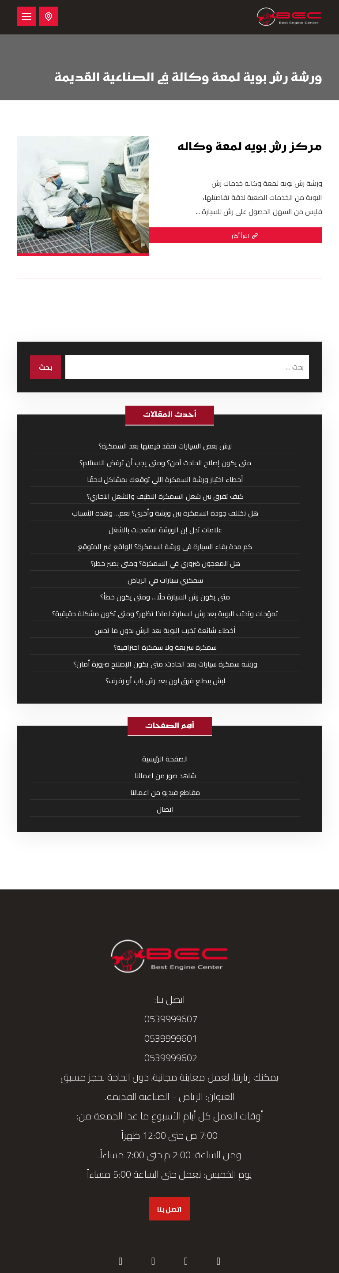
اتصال (165, 809)
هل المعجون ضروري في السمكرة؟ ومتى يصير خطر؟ (165, 563)
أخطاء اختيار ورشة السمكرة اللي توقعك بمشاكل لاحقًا (165, 479)
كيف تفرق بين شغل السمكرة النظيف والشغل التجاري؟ (165, 496)
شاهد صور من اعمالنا (165, 775)
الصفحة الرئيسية (165, 758)
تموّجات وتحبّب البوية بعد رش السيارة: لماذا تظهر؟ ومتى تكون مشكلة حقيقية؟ (165, 613)
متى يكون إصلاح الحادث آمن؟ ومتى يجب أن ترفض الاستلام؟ (165, 462)
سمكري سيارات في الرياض (165, 580)
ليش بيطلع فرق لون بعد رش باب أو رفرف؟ (165, 680)
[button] (26, 16)
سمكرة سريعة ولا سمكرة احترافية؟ (165, 647)
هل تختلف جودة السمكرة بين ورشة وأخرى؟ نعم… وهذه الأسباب (165, 513)
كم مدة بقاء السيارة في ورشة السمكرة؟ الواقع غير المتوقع (165, 546)
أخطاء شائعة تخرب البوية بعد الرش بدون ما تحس (165, 630)
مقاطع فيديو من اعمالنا (165, 792)
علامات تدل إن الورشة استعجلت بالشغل (165, 529)
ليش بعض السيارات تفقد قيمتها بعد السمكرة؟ (165, 445)
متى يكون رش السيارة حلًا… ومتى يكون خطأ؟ (165, 596)
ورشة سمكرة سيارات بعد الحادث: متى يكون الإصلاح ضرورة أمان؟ (165, 663)
